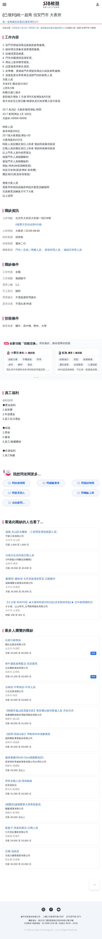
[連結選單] (4, 4)
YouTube (59, 900)
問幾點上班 (15, 493)
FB (51, 900)
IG (43, 900)
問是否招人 (90, 483)
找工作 (24, 28)
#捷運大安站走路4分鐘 (28, 224)
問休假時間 (15, 483)
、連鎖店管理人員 (71, 249)
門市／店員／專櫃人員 (28, 249)
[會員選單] (97, 4)
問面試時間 (65, 483)
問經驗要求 (40, 483)
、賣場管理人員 (51, 249)
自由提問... (41, 493)
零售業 (32, 28)
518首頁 (16, 28)
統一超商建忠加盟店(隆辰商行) (50, 28)
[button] (36, 377)
